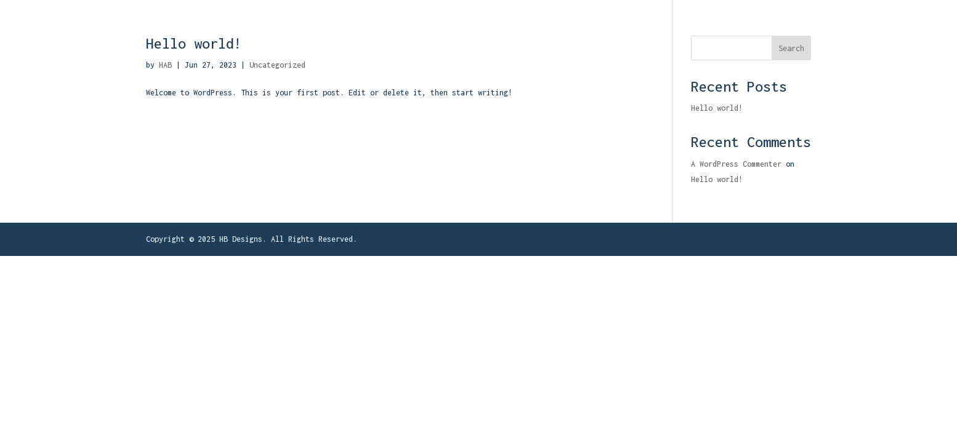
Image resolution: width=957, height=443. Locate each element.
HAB (165, 65)
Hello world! (194, 43)
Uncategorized (277, 65)
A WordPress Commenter (736, 164)
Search (791, 48)
